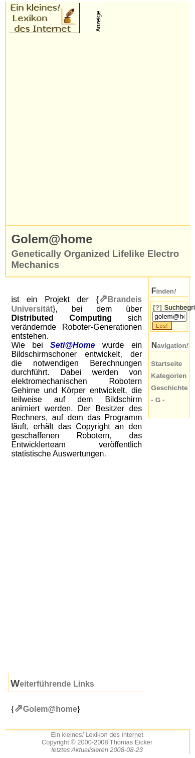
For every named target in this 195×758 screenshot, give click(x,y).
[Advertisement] (94, 129)
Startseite (166, 363)
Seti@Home (72, 345)
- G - (157, 400)
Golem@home (50, 709)
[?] (157, 307)
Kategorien (168, 376)
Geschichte (169, 388)
